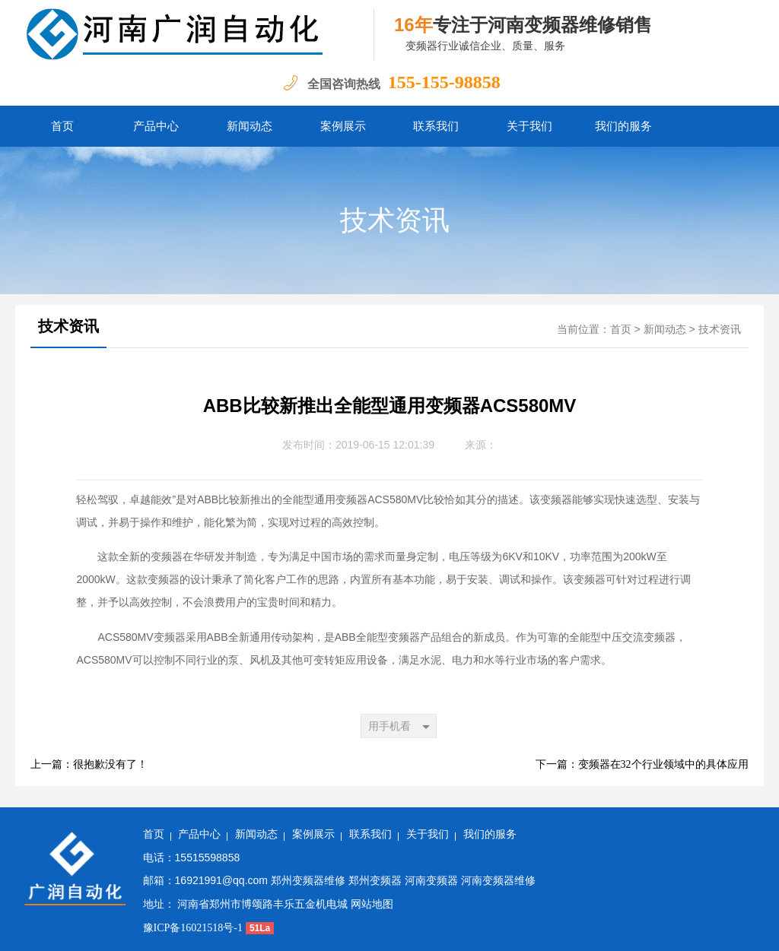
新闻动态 (249, 126)
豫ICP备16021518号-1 (193, 928)
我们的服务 (623, 126)
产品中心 (156, 126)
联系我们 (436, 126)
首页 (62, 126)
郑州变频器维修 (308, 880)
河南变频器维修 (498, 880)
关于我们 (529, 126)
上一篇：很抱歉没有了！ (89, 764)
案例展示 (343, 126)
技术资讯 (395, 220)
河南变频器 (431, 880)
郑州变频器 (375, 880)
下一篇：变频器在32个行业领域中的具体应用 (642, 764)
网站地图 (372, 904)
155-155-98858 (444, 82)
